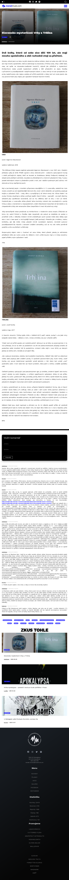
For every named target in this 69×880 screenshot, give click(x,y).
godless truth (34, 859)
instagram (34, 791)
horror (31, 623)
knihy (16, 623)
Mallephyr (34, 846)
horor (58, 623)
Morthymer (34, 866)
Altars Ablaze (34, 843)
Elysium (34, 856)
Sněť (34, 873)
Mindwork (35, 869)
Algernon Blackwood (46, 620)
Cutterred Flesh (34, 832)
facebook (34, 787)
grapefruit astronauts (34, 836)
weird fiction (19, 620)
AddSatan (4, 41)
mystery (23, 623)
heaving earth (34, 839)
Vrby (27, 620)
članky (34, 777)
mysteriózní (40, 623)
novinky (34, 774)
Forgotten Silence (34, 862)
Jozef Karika (60, 620)
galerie (35, 784)
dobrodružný (7, 620)
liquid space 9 (34, 829)
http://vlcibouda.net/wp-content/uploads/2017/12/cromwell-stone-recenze (26, 501)
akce (34, 780)
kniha (9, 623)
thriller (50, 623)
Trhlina (34, 620)
